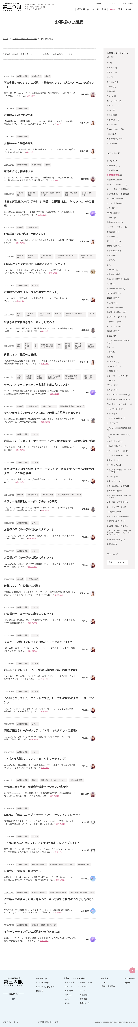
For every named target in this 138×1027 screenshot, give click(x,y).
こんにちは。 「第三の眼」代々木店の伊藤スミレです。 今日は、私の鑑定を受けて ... (39, 241)
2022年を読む (112, 298)
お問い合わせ (128, 4)
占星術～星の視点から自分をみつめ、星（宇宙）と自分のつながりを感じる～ (49, 901)
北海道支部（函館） (46, 256)
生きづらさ (111, 390)
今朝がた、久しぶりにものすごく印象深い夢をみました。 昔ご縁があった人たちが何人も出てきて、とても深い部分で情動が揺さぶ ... (39, 878)
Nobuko (110, 134)
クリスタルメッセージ (115, 456)
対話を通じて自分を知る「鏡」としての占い (30, 322)
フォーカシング (113, 322)
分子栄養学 (111, 371)
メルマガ (104, 982)
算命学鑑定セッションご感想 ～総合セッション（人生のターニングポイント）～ (49, 84)
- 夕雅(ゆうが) (84, 1003)
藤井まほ (110, 115)
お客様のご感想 (22, 76)
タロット (35, 285)
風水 (108, 357)
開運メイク (111, 460)
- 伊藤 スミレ (69, 986)
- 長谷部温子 (84, 995)
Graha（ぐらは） (113, 129)
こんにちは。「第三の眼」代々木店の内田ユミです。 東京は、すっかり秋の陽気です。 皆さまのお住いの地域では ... (39, 766)
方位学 (109, 352)
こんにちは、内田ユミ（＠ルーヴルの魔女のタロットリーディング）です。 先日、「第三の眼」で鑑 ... (39, 738)
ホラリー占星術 (40, 377)
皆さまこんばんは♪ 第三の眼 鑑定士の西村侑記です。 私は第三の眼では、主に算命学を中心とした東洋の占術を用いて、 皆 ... (39, 178)
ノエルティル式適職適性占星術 (54, 377)
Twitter (98, 4)
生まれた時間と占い (114, 446)
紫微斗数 (110, 414)
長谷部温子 (111, 91)
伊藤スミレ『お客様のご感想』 (22, 585)
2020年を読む (112, 246)
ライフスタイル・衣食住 (116, 194)
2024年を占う (112, 366)
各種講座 (104, 978)
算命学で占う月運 (114, 441)
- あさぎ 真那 (69, 982)
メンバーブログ (42, 983)
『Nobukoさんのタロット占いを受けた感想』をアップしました (42, 843)
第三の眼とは (83, 9)
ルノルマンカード (114, 409)
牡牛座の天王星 (113, 180)
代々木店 (20, 227)
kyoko (109, 110)
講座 (120, 9)
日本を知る (111, 236)
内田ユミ (110, 124)
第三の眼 (110, 143)
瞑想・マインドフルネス (116, 376)
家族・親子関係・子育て (116, 486)
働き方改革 (111, 232)
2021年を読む (112, 293)
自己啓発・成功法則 (114, 289)
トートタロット (113, 326)
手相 (35, 346)
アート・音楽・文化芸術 (58, 892)
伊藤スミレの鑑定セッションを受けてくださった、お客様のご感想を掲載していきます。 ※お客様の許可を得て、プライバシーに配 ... (40, 593)
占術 (104, 9)
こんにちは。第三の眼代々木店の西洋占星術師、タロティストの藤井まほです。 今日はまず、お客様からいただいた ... (40, 508)
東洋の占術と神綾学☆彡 (18, 171)
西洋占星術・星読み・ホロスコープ (50, 194)
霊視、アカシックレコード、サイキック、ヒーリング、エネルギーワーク (119, 533)
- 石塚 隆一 (68, 991)
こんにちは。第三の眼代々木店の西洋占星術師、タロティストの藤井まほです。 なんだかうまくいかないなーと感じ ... (40, 420)
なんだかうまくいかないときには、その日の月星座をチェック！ (42, 412)
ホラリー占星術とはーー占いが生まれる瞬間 (30, 501)
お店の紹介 (111, 270)
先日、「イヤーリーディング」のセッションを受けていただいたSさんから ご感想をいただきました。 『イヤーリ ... (40, 939)
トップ (5, 39)
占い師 (95, 9)
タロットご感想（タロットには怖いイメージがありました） (40, 641)
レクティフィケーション (116, 451)
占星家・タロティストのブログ (25, 39)
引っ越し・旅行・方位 (88, 194)
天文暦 (109, 284)
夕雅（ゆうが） (113, 139)
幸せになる (58, 314)
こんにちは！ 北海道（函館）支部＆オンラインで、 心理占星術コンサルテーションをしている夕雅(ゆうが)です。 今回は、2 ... (39, 271)
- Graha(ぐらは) (85, 982)
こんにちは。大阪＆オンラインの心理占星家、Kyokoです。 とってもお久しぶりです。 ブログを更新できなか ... (39, 213)
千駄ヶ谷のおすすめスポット (118, 404)
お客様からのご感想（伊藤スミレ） (25, 233)
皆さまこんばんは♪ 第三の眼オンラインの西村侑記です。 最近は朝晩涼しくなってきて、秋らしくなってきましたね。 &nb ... (39, 794)
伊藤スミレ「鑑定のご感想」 (21, 354)
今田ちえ (110, 96)
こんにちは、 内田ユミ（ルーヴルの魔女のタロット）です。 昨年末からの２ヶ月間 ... (39, 448)
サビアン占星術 (113, 491)
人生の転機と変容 (91, 346)
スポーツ (110, 218)
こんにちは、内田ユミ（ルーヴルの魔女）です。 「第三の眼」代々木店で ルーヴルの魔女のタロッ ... (39, 536)
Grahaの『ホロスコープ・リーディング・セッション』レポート (42, 814)
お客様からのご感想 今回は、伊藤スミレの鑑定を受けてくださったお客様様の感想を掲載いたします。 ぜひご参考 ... (39, 362)
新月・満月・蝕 (113, 199)
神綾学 (48, 165)
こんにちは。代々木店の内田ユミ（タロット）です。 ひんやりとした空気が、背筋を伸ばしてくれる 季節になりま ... (39, 709)
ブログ (112, 9)
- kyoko (67, 1003)
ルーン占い (111, 423)
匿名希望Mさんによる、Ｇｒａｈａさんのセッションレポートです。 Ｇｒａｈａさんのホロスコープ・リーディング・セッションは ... (39, 822)
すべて (109, 63)
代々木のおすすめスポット (117, 395)
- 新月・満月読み (108, 986)
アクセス (111, 4)
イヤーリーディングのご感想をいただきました (33, 931)
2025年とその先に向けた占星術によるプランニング (35, 264)
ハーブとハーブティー (115, 227)
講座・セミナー (113, 481)
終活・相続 (111, 208)
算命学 (48, 76)
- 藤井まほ (83, 999)
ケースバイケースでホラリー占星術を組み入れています (37, 384)
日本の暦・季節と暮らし (116, 279)
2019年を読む (112, 213)
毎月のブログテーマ (45, 314)
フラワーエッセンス (114, 317)
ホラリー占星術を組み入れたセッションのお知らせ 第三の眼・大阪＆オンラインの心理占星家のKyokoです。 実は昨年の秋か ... (39, 392)
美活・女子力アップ (114, 507)
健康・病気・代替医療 (71, 194)
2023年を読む (112, 331)
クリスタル (111, 303)
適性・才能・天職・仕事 (87, 256)
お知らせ (130, 9)
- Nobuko (82, 991)
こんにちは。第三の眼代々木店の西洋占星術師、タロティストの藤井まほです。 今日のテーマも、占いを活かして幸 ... (40, 329)
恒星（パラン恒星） (114, 274)
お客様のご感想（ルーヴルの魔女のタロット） (32, 292)
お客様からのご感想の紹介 (20, 115)
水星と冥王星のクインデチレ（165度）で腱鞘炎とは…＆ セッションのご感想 (49, 203)
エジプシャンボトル (114, 418)
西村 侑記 (110, 82)
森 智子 (110, 87)
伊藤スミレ (111, 105)
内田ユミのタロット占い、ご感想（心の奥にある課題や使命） (41, 670)
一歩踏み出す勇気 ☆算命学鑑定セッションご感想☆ (36, 786)
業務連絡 (110, 544)
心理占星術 (20, 194)
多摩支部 (110, 336)
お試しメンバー (113, 101)
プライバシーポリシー (11, 1022)
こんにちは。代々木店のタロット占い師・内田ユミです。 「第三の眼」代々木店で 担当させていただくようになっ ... (39, 677)
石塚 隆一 (110, 72)
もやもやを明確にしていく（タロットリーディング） (36, 758)
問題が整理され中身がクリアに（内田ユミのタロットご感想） (41, 730)
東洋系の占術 (36, 76)
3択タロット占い (113, 307)
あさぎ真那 (111, 120)
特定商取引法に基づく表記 (48, 1022)
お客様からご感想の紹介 (18, 143)
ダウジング (111, 385)
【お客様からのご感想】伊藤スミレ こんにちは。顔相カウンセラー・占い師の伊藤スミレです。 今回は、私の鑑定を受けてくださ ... (39, 122)
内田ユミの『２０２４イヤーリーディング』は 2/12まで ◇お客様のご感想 (49, 440)
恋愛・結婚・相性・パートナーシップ (53, 780)
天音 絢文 (110, 68)
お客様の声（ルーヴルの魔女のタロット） (29, 529)
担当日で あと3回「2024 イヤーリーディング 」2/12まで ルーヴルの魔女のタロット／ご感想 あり (49, 471)
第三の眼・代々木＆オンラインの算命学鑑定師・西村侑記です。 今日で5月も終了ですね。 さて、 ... (39, 94)
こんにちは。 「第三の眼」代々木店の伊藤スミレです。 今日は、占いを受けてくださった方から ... (39, 150)
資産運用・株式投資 (114, 521)
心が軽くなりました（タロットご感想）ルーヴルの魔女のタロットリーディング (49, 700)
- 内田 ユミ (68, 995)
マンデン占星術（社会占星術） (119, 435)
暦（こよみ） (112, 241)
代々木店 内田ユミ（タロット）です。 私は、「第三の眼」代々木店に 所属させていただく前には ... (39, 649)
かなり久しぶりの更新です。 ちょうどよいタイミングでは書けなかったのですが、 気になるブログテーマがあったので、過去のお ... (39, 911)
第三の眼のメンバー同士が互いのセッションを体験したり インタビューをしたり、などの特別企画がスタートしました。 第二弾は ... (39, 850)
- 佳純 (66, 999)
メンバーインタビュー (45, 987)
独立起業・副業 (67, 346)
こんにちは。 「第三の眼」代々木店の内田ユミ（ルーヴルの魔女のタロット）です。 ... (39, 299)
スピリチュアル (113, 465)
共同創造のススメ (114, 222)
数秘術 (109, 380)
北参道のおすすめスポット (117, 399)
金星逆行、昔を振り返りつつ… (22, 871)
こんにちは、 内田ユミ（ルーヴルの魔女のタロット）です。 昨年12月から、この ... (38, 480)
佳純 (108, 77)
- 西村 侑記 (83, 986)
